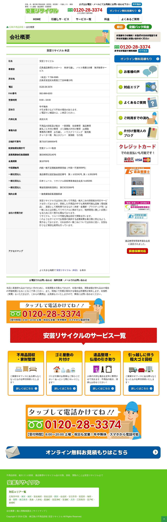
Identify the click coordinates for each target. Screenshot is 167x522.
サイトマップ (39, 511)
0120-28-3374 (132, 46)
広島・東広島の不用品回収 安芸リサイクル (43, 516)
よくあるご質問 (130, 19)
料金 (107, 19)
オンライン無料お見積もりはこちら (102, 452)
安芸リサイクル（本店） (67, 270)
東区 (23, 496)
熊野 (15, 499)
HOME (37, 19)
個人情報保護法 (24, 511)
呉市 (73, 499)
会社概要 (10, 511)
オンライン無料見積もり (125, 10)
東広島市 (23, 499)
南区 (29, 496)
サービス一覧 (83, 19)
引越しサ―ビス (60, 19)
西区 (56, 496)
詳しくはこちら (26, 388)
